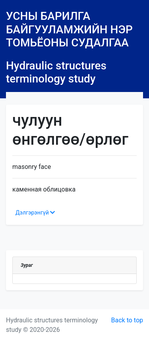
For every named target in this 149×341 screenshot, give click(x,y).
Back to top (127, 320)
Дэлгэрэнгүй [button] (35, 212)
